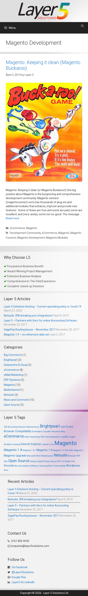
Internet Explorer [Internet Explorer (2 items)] (31, 444)
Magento (31, 228)
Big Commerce (13, 354)
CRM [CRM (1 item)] (62, 427)
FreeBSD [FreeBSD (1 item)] (64, 437)
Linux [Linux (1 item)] (51, 444)
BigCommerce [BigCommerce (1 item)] (33, 427)
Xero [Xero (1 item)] (6, 470)
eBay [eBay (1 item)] (63, 431)
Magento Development (31, 237)
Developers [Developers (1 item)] (37, 431)
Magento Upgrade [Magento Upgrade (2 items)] (15, 455)
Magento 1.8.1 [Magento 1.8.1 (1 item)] (29, 450)
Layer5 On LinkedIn (23, 582)
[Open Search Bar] (82, 26)
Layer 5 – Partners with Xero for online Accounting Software (40, 320)
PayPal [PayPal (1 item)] (41, 461)
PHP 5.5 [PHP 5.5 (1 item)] (60, 461)
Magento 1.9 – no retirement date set (26, 334)
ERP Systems (12, 379)
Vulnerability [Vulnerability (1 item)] (60, 466)
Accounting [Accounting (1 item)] (13, 427)
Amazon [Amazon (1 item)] (22, 427)
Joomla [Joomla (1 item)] (45, 444)
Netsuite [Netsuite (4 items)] (60, 455)
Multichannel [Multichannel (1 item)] (47, 456)
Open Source (12, 404)
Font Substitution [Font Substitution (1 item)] (52, 437)
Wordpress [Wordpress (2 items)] (73, 465)
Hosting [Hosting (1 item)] (16, 444)
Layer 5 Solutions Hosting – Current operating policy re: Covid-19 (42, 306)
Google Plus (18, 577)
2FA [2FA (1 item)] (5, 427)
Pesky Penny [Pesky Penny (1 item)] (50, 461)
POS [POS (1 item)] (73, 461)
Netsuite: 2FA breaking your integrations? (28, 315)
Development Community (25, 232)
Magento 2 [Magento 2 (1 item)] (79, 450)
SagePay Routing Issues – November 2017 (29, 329)
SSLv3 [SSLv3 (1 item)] (50, 466)
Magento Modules (57, 237)
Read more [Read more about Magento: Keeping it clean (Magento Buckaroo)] (12, 218)
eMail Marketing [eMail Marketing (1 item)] (32, 437)
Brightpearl (10, 359)
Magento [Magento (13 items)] (66, 443)
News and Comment (16, 399)
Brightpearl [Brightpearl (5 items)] (50, 426)
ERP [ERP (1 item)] (42, 437)
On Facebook (19, 567)
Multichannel (11, 389)
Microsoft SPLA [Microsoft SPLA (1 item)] (34, 456)
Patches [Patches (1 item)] (33, 461)
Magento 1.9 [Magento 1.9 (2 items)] (44, 450)
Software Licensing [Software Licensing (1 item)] (39, 466)
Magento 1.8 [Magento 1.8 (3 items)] (13, 450)
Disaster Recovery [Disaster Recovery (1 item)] (51, 431)
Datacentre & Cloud (15, 364)
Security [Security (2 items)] (9, 465)
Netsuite (9, 394)
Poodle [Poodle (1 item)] (68, 461)
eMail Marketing (13, 374)
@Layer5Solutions (22, 572)
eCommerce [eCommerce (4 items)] (14, 436)
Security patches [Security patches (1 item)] (22, 466)
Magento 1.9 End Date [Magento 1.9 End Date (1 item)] (63, 450)
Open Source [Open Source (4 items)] (18, 461)
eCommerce (17, 228)
